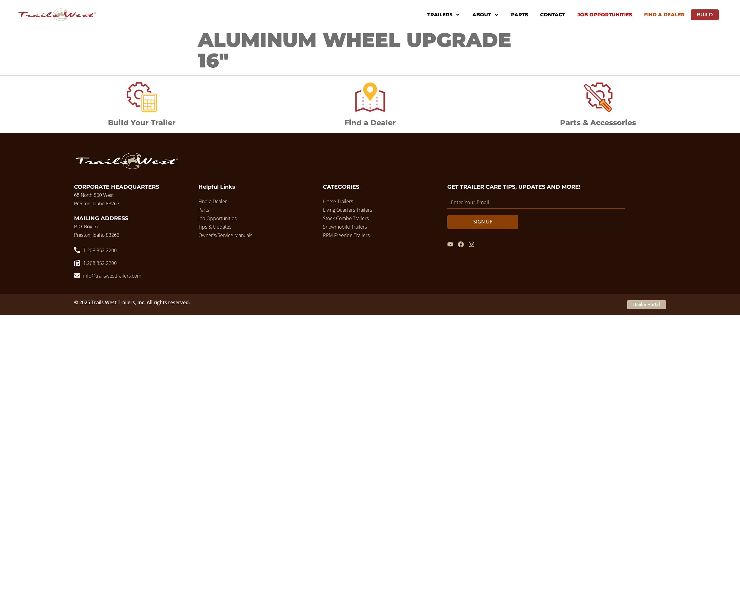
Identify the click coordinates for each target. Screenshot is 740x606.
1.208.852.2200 (100, 250)
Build (705, 15)
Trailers (443, 14)
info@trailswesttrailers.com (112, 275)
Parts (519, 15)
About (485, 14)
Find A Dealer (664, 15)
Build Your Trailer (142, 122)
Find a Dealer (370, 122)
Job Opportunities (604, 15)
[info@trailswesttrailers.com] (77, 275)
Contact (552, 15)
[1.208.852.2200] (77, 250)
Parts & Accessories (598, 122)
